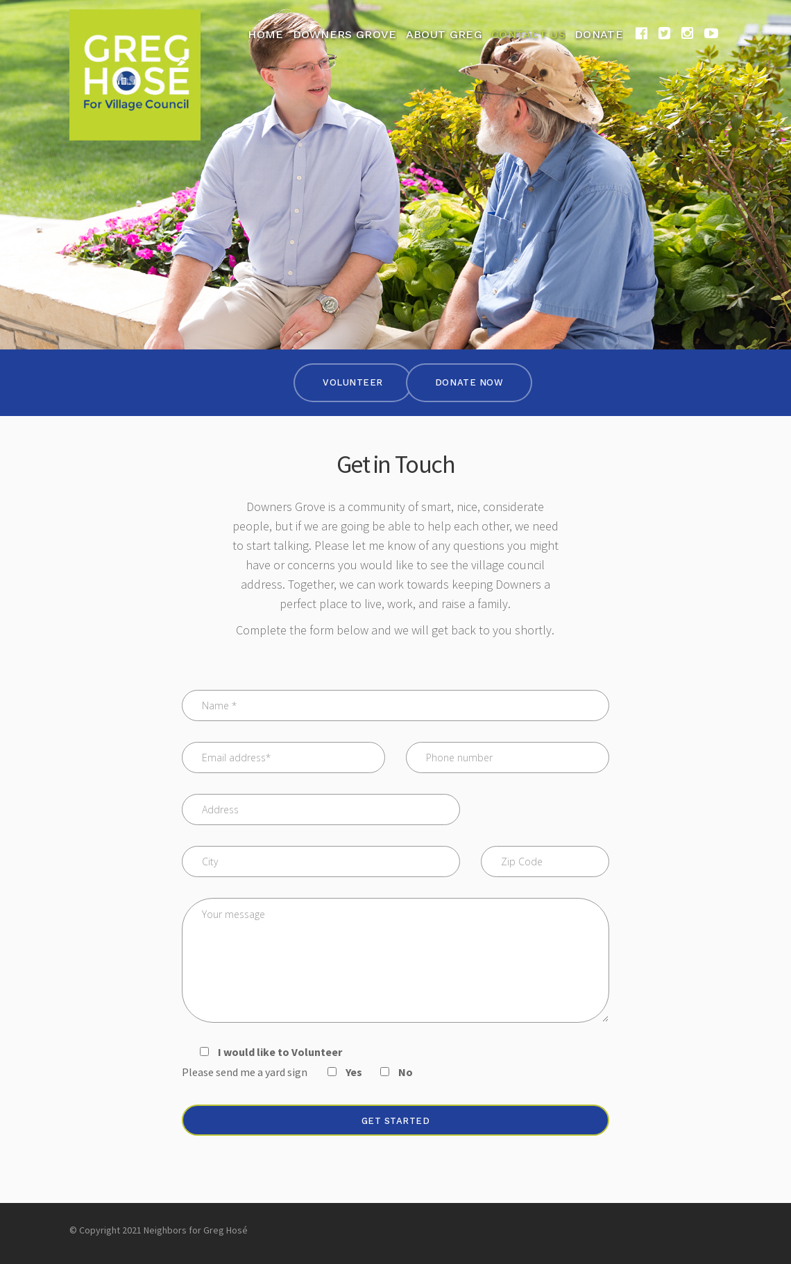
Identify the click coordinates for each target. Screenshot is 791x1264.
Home (265, 34)
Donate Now (469, 382)
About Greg (444, 34)
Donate (599, 34)
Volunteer (353, 382)
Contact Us (528, 34)
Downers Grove (345, 34)
